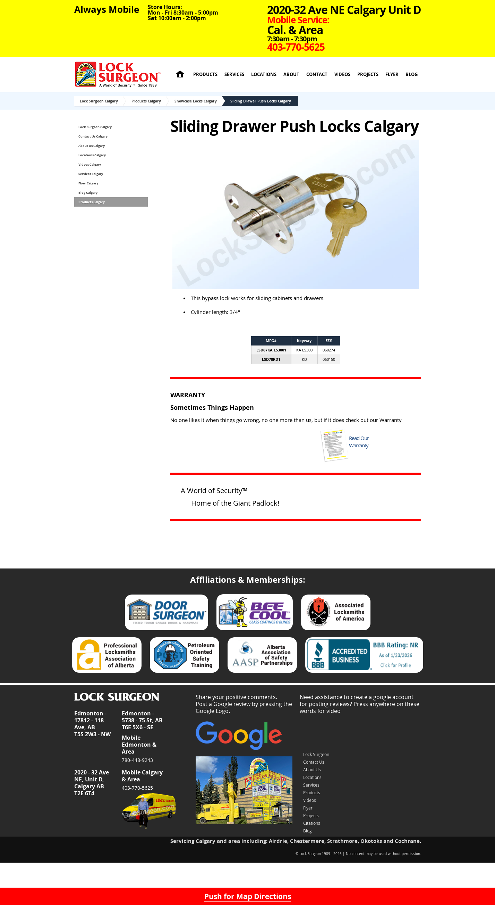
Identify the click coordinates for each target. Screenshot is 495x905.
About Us (312, 769)
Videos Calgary (89, 164)
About (291, 74)
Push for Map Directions (247, 896)
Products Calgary (146, 101)
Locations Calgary (92, 155)
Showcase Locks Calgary (195, 101)
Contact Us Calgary (93, 136)
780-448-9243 (137, 760)
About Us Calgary (91, 145)
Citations (311, 823)
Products (205, 74)
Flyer (392, 74)
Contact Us (313, 762)
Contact (316, 74)
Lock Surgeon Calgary (99, 101)
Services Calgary (90, 174)
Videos (342, 74)
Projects (367, 74)
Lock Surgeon (316, 754)
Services (234, 74)
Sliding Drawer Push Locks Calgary (260, 101)
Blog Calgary (87, 192)
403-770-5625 (137, 787)
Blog (412, 74)
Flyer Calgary (88, 183)
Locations (263, 74)
